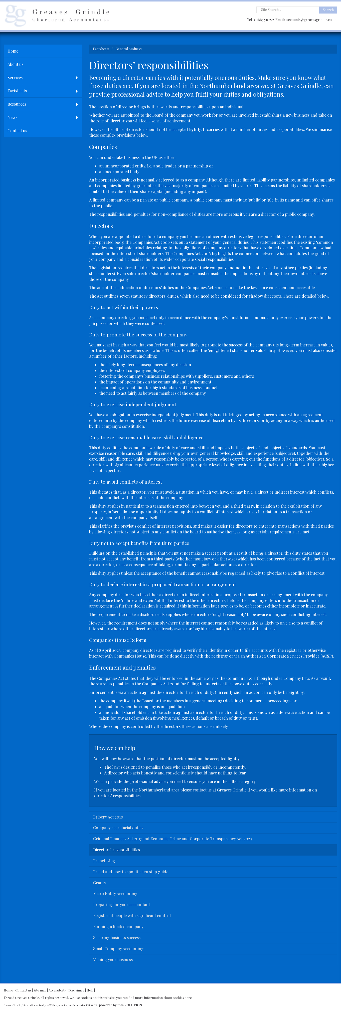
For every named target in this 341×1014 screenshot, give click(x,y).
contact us (202, 789)
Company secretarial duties (118, 827)
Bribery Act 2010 (108, 817)
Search (328, 10)
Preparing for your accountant (121, 904)
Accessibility (57, 990)
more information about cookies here (163, 997)
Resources (17, 104)
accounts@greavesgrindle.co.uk (311, 19)
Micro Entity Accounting (115, 893)
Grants (99, 882)
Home (13, 51)
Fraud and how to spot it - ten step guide (130, 871)
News (12, 117)
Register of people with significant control (132, 915)
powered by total (120, 1005)
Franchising (104, 860)
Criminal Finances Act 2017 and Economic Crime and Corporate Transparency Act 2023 (172, 838)
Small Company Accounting (118, 948)
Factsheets (17, 90)
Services (15, 77)
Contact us (17, 130)
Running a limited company (118, 926)
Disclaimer (76, 990)
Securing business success (116, 937)
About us (15, 64)
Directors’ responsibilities (116, 849)
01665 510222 (264, 19)
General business (128, 49)
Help (90, 990)
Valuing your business (113, 959)
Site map (40, 990)
